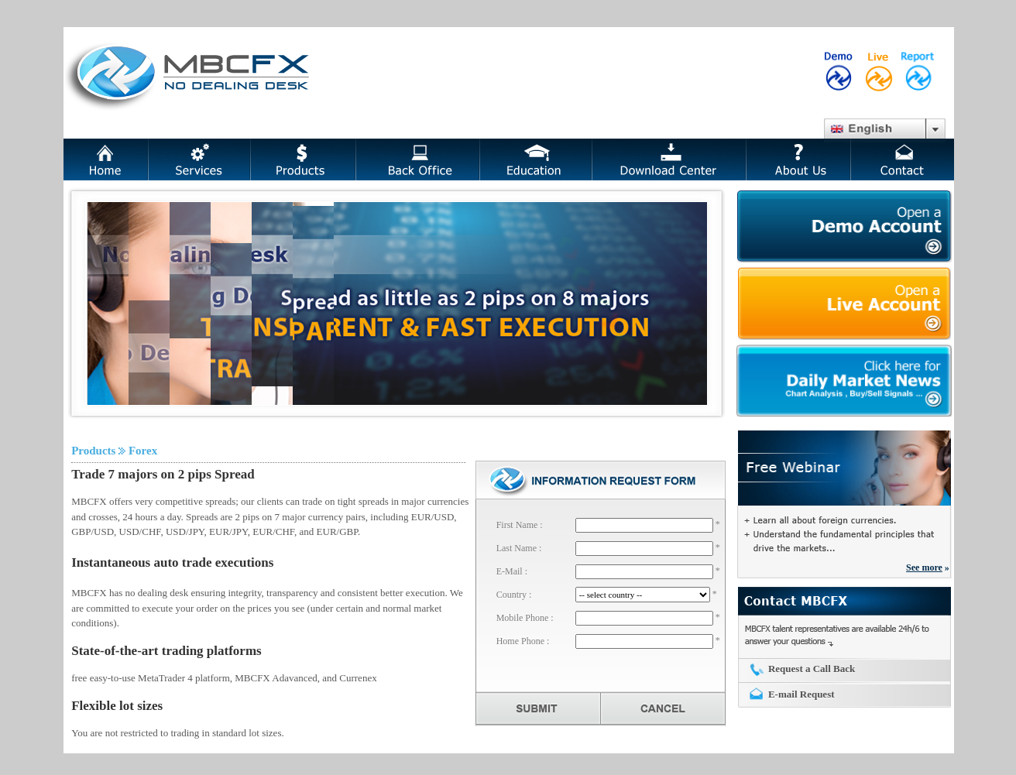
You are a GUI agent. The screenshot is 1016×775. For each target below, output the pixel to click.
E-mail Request (801, 694)
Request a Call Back (811, 668)
